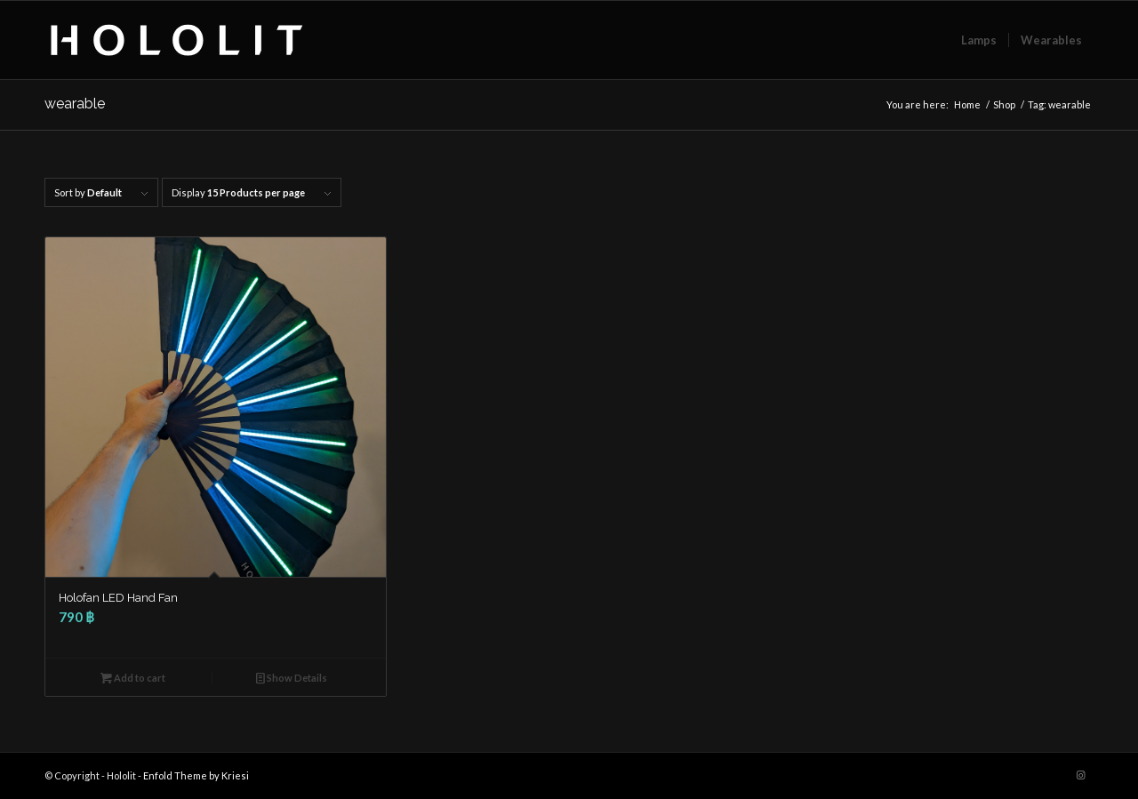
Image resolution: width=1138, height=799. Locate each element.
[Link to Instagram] (1080, 775)
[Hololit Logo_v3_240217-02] (176, 40)
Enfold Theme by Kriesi (196, 775)
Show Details (291, 677)
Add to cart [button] (132, 677)
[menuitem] (979, 40)
